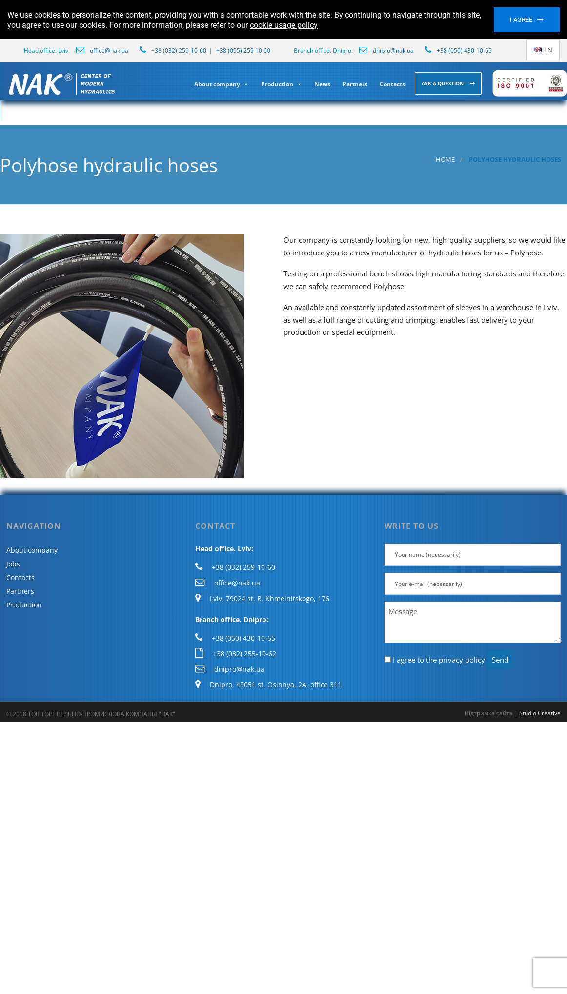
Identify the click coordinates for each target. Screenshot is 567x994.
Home (445, 160)
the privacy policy (455, 659)
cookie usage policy (284, 25)
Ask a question (443, 83)
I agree (521, 19)
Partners (355, 84)
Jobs (13, 563)
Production (281, 84)
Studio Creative (540, 713)
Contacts (392, 84)
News (322, 84)
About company (221, 84)
